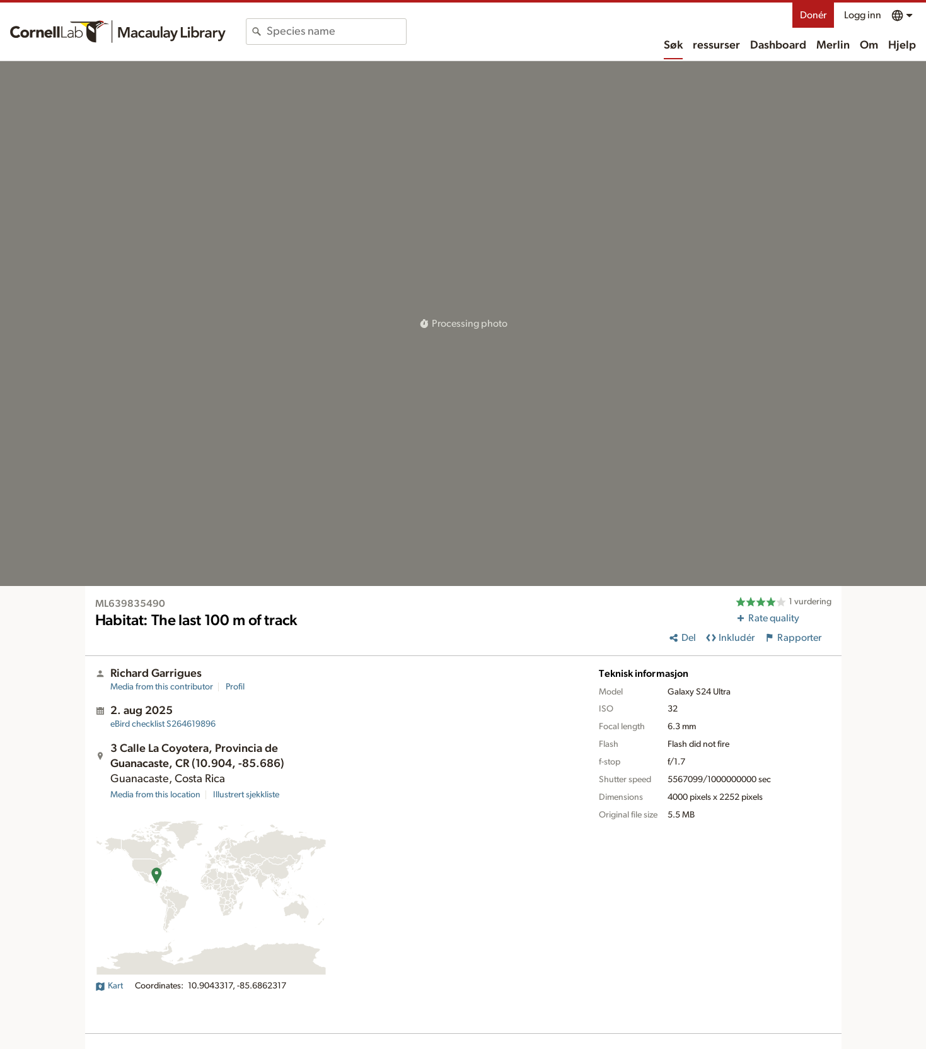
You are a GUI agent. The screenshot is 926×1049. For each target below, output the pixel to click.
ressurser (716, 45)
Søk (673, 45)
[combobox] (336, 31)
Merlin (833, 45)
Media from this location (155, 794)
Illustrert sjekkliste (246, 794)
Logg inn (862, 15)
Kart (109, 986)
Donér (813, 15)
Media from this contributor (161, 687)
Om (869, 45)
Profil (235, 687)
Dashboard (778, 45)
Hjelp (902, 45)
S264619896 (163, 724)
